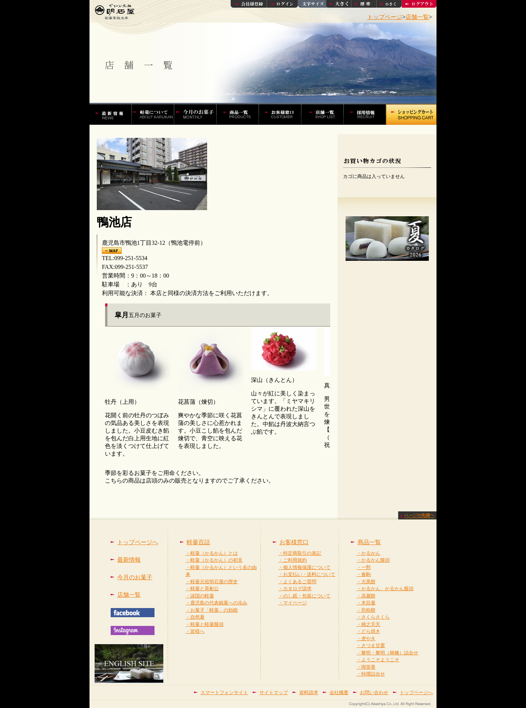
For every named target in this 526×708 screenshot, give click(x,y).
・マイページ (292, 603)
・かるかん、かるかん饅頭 (385, 588)
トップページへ (137, 542)
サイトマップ (273, 692)
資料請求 (308, 692)
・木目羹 (366, 603)
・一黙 (364, 567)
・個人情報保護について (304, 567)
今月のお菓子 (134, 577)
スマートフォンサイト (224, 692)
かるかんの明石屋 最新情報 (113, 114)
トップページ (384, 17)
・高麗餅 (366, 596)
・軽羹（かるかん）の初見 (214, 560)
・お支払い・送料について (306, 574)
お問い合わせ (374, 692)
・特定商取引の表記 (299, 553)
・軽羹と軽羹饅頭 (205, 624)
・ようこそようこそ (378, 659)
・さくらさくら (373, 617)
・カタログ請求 (295, 588)
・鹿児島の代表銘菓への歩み (216, 603)
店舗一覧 (417, 17)
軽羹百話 (157, 114)
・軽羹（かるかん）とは (212, 553)
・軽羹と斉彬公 (202, 588)
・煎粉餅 (366, 610)
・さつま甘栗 (371, 645)
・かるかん (368, 553)
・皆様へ (195, 631)
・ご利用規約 (292, 560)
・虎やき (366, 638)
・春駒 (364, 574)
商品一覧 (369, 542)
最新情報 (129, 560)
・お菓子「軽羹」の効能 (212, 610)
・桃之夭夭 (368, 624)
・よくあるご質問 (297, 581)
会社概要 (338, 692)
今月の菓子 (199, 114)
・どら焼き (368, 631)
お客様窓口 (284, 114)
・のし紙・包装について (304, 596)
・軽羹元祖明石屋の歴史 (212, 581)
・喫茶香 (366, 667)
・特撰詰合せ (371, 674)
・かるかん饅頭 (373, 560)
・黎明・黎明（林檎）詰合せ (387, 652)
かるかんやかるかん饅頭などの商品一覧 (241, 114)
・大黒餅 (366, 581)
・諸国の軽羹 (200, 596)
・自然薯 (195, 617)
